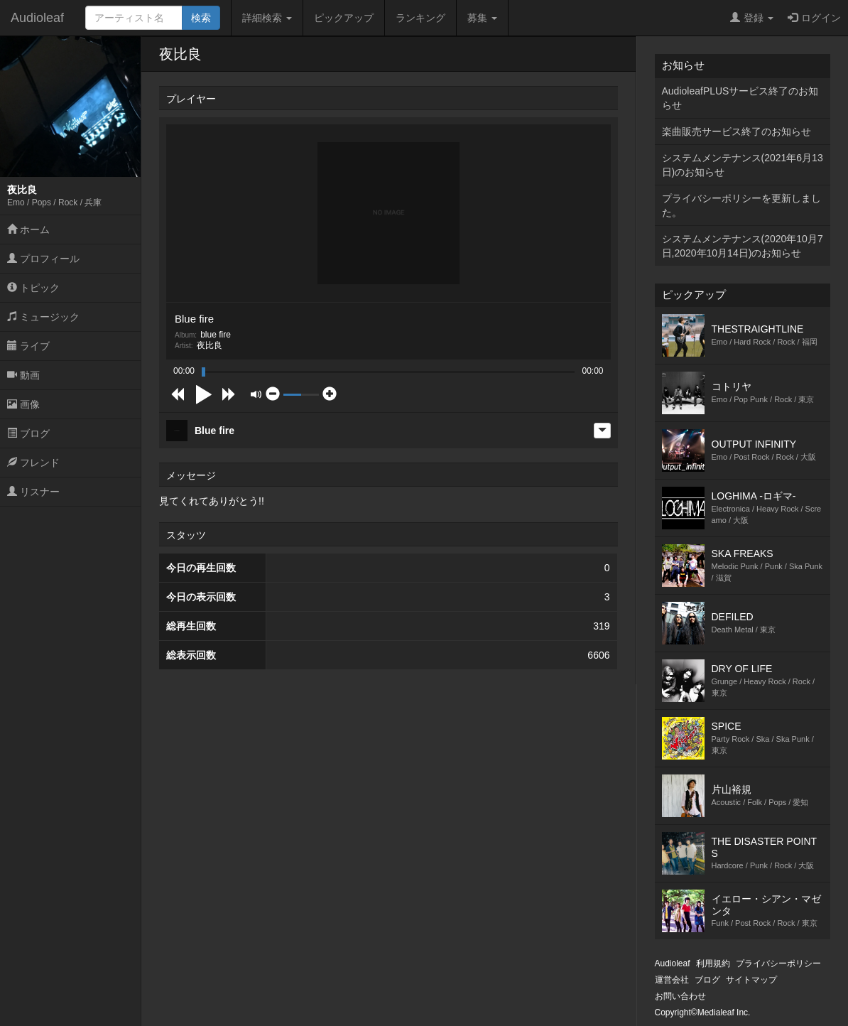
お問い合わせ (680, 996)
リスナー (33, 491)
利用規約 (713, 963)
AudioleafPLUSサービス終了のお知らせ (740, 98)
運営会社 (672, 980)
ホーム (28, 229)
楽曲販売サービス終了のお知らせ (736, 131)
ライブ (28, 346)
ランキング (420, 17)
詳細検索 (267, 17)
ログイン (814, 17)
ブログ (28, 433)
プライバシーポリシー (778, 963)
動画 (23, 375)
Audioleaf (37, 18)
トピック (33, 287)
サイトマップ (751, 980)
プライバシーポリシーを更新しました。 (741, 205)
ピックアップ (344, 17)
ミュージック (43, 317)
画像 (23, 404)
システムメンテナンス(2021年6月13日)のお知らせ (742, 165)
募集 (482, 17)
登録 (751, 17)
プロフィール (43, 258)
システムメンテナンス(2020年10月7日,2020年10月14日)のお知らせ (742, 246)
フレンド (33, 462)
